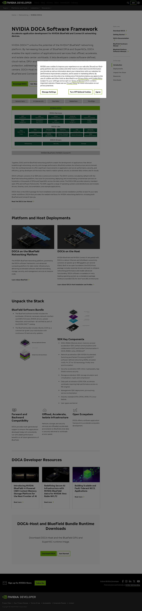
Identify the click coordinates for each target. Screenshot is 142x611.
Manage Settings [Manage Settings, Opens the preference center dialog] (49, 92)
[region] (71, 79)
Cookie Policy (97, 78)
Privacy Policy (83, 78)
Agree (98, 92)
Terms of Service (77, 81)
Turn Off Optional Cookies (80, 92)
